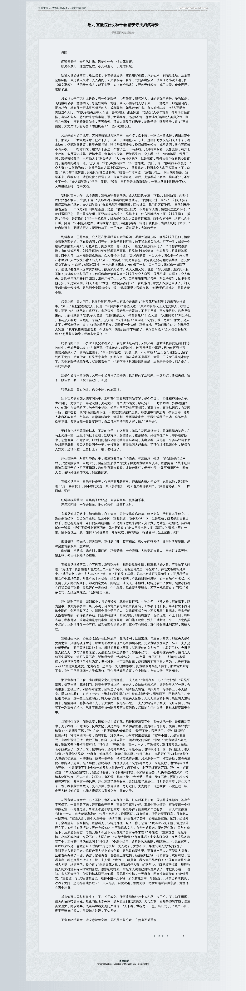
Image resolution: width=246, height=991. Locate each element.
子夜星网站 (123, 960)
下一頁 (165, 936)
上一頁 (157, 936)
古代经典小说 (59, 8)
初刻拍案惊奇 (78, 8)
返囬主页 (43, 8)
